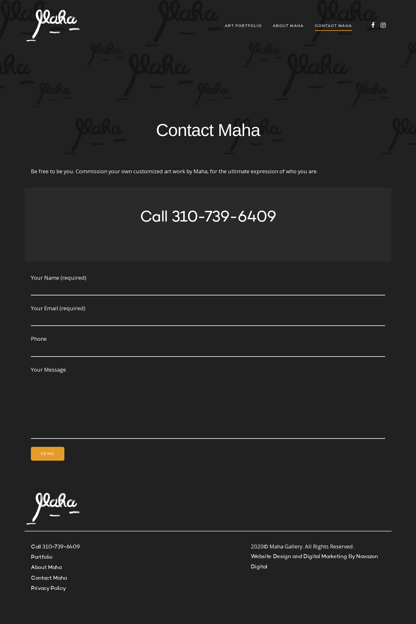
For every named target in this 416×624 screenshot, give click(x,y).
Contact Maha (333, 26)
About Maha (288, 26)
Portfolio (41, 557)
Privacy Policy (48, 588)
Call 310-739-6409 (55, 547)
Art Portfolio (243, 26)
